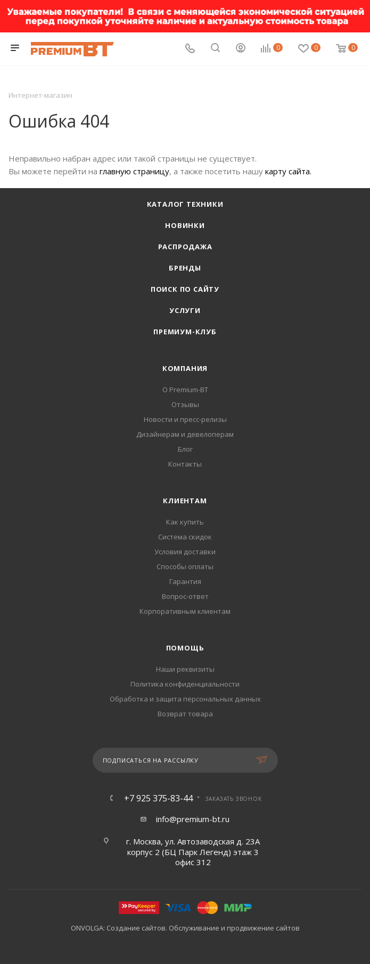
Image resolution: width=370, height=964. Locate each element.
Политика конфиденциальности (185, 684)
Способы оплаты (185, 566)
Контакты (185, 464)
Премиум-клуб (185, 331)
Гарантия (185, 581)
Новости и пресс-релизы (185, 419)
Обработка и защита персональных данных (185, 699)
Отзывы (185, 404)
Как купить (185, 522)
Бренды (185, 268)
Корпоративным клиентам (185, 611)
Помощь (185, 648)
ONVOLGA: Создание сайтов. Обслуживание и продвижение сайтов (185, 928)
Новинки (185, 225)
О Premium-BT (185, 389)
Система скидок (185, 537)
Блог (185, 449)
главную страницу (134, 171)
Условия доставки (185, 551)
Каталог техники (185, 204)
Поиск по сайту (185, 289)
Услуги (185, 310)
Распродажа (185, 246)
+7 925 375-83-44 (158, 798)
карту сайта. (288, 171)
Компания (185, 368)
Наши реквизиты (185, 669)
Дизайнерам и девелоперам (185, 434)
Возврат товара (185, 713)
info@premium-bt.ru (192, 819)
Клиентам (185, 500)
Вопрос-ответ (185, 596)
